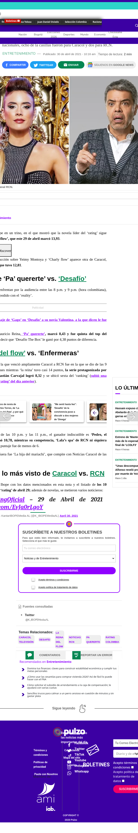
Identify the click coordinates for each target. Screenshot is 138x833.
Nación (23, 34)
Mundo (84, 34)
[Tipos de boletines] (69, 558)
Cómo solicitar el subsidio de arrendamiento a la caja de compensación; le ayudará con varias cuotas (69, 686)
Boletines (11, 21)
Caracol (64, 473)
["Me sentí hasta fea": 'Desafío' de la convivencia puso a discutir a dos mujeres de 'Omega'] (41, 411)
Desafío (44, 639)
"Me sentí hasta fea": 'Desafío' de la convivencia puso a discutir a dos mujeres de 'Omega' (66, 412)
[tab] (45, 655)
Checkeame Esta (115, 34)
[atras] (94, 413)
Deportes (69, 34)
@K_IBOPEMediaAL (37, 620)
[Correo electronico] (69, 548)
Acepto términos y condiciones (53, 579)
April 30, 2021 (69, 515)
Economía (100, 34)
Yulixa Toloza (24, 21)
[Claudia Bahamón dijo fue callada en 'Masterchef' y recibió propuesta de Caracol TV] (99, 411)
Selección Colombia (76, 21)
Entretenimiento (18, 53)
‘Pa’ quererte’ (33, 334)
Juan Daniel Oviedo (48, 21)
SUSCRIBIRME (69, 570)
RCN (97, 473)
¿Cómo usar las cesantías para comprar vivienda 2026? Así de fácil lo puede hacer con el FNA (69, 678)
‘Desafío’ (72, 278)
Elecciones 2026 (53, 34)
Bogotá (38, 34)
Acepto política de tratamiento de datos (58, 587)
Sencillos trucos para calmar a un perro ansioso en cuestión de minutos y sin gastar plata (70, 694)
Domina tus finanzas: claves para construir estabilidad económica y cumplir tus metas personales (71, 669)
